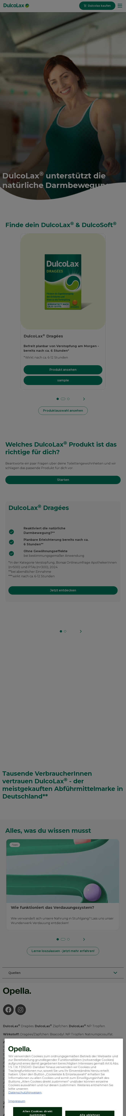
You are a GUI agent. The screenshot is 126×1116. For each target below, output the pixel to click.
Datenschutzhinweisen (24, 1108)
